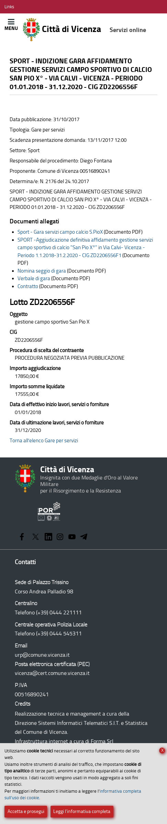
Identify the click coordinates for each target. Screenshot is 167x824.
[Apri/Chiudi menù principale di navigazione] (11, 24)
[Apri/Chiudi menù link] (9, 6)
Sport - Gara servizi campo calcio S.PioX (60, 232)
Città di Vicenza (84, 29)
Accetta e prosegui (26, 811)
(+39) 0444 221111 (59, 612)
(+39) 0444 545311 (59, 633)
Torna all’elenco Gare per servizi (44, 440)
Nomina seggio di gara (42, 271)
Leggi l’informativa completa (81, 811)
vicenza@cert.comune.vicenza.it (52, 673)
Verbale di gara (34, 278)
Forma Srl (102, 741)
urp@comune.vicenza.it (42, 655)
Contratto (28, 286)
